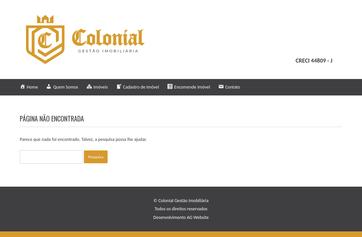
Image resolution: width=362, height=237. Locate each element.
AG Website (198, 217)
